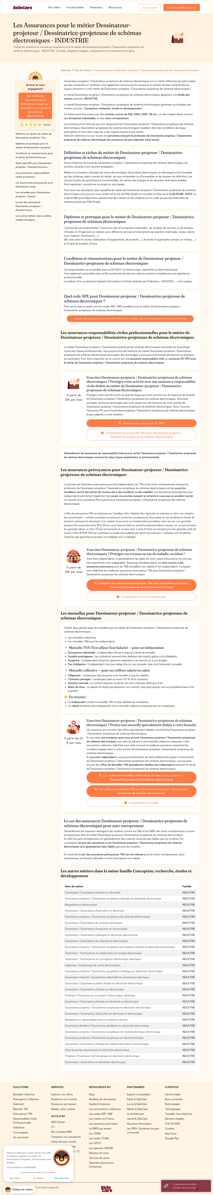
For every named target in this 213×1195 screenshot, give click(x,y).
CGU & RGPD (172, 1123)
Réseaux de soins (99, 1153)
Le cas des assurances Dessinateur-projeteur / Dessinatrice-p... (29, 206)
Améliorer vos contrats (64, 1099)
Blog (91, 1094)
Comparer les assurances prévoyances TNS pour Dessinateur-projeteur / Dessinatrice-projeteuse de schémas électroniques (141, 585)
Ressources (115, 7)
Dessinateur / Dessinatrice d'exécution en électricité (94, 910)
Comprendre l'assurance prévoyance (141, 596)
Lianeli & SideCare (137, 1118)
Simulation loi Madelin (63, 1146)
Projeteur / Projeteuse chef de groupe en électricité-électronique (102, 1056)
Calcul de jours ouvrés (63, 1141)
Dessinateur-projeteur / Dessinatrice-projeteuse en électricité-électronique (108, 1007)
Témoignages (173, 1109)
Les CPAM (95, 1133)
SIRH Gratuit (58, 1122)
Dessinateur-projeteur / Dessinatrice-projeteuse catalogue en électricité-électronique (114, 971)
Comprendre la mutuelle (141, 802)
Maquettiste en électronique (81, 904)
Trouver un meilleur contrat (181, 7)
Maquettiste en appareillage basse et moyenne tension (96, 1019)
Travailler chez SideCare (178, 1113)
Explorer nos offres (62, 1094)
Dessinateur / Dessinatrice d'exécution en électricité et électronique (103, 1013)
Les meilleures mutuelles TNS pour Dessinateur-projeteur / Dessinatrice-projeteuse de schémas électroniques (141, 791)
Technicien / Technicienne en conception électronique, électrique (103, 959)
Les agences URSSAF (101, 1148)
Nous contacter (174, 1099)
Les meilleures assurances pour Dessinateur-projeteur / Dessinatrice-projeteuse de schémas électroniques (35, 105)
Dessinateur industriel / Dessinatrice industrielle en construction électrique (107, 977)
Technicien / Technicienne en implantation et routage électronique (103, 953)
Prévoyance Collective (26, 1099)
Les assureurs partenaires (103, 1123)
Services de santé (99, 1158)
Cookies (169, 1128)
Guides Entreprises (99, 1104)
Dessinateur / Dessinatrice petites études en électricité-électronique (104, 983)
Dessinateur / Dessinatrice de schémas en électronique (96, 941)
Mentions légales (174, 1118)
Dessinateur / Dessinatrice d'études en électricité (92, 892)
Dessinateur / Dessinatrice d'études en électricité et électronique (102, 1001)
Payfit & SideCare (137, 1099)
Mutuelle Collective (24, 1094)
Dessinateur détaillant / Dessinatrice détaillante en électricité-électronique (107, 1025)
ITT (53, 1127)
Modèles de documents (102, 1099)
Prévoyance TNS (22, 1113)
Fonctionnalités (75, 7)
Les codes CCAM (99, 1138)
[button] (19, 1189)
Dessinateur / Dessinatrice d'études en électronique (94, 989)
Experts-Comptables (138, 1094)
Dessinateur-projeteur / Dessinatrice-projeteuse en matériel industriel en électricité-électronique (120, 947)
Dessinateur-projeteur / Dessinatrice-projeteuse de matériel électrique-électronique (113, 1031)
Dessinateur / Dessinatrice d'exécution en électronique (96, 928)
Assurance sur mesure (63, 1104)
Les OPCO (95, 1143)
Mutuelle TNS (20, 1109)
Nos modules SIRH (61, 1131)
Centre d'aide (172, 1094)
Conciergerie (20, 1132)
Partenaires (96, 7)
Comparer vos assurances (66, 1136)
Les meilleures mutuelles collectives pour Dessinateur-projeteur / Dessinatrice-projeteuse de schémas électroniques (141, 777)
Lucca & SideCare (137, 1104)
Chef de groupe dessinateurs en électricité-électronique (97, 1050)
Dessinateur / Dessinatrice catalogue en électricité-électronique (101, 935)
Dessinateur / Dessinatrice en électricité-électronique (95, 1062)
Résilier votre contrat (63, 1109)
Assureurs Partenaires (139, 1123)
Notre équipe (172, 1104)
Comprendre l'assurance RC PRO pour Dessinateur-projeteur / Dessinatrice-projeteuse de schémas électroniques (141, 434)
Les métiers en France (101, 1118)
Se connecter (150, 7)
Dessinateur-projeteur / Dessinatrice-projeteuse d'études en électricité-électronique (113, 898)
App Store (171, 1133)
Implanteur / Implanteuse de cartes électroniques (92, 965)
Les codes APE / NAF (101, 1113)
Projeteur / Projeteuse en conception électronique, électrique (100, 995)
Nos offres (54, 7)
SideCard (18, 1104)
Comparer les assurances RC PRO (141, 423)
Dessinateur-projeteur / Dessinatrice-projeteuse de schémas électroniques (107, 916)
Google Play (172, 1138)
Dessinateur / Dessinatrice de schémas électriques (93, 922)
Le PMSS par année (100, 1128)
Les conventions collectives (105, 1109)
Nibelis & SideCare (137, 1109)
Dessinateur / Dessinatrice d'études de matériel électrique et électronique (107, 1044)
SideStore (18, 1127)
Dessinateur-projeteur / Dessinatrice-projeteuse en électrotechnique (104, 1037)
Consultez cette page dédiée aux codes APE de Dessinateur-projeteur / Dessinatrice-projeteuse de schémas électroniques (130, 318)
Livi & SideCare (135, 1113)
